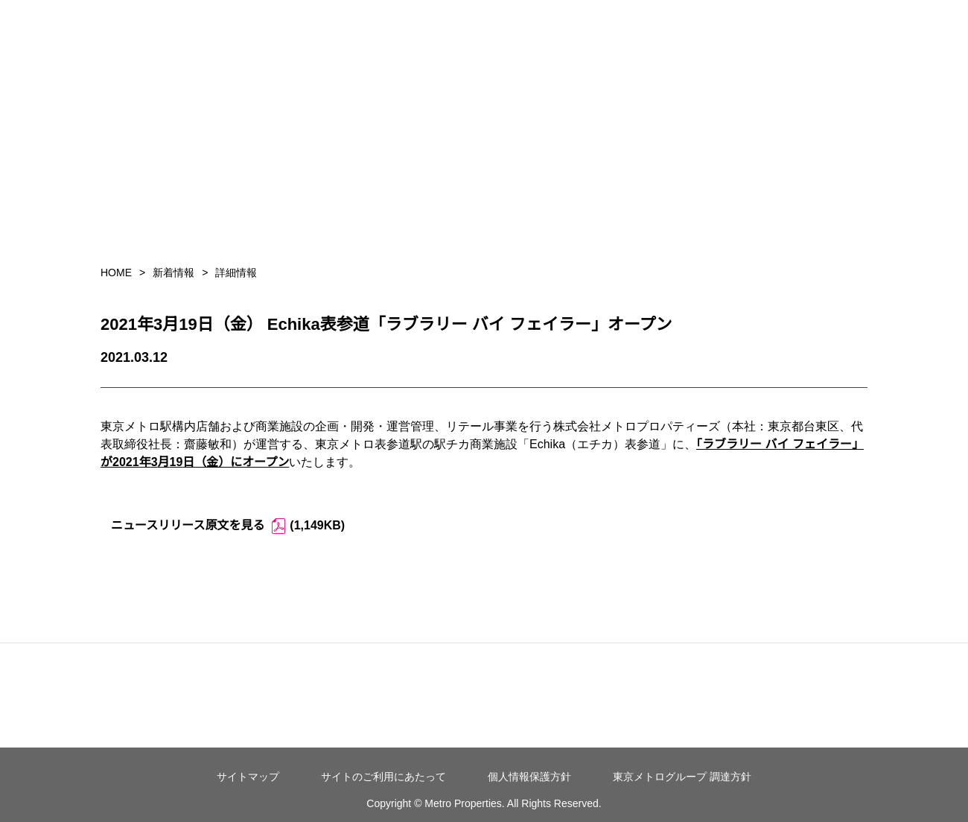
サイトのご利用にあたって (383, 777)
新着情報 (173, 272)
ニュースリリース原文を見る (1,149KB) (228, 526)
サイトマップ (248, 777)
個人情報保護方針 (529, 777)
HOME (116, 272)
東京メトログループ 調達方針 (682, 777)
